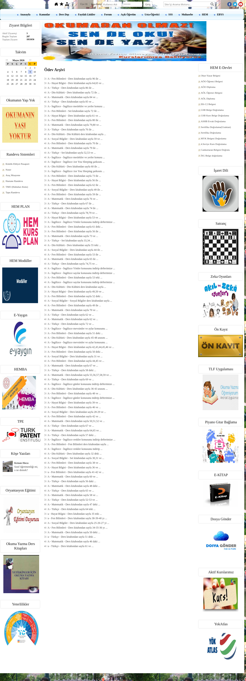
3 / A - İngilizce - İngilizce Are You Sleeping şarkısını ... (74, 171)
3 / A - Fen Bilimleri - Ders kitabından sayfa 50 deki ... (73, 351)
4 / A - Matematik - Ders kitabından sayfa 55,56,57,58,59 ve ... (78, 375)
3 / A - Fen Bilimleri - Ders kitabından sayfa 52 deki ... (73, 296)
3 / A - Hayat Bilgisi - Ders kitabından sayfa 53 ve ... (72, 217)
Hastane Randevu (14, 181)
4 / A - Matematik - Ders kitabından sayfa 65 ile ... (71, 259)
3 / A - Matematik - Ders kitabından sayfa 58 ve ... (71, 495)
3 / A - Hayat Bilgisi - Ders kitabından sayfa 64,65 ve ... (74, 83)
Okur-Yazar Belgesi (210, 75)
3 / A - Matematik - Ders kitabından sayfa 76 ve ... (71, 198)
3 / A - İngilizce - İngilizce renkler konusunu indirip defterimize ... (79, 439)
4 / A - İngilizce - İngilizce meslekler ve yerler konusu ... (74, 157)
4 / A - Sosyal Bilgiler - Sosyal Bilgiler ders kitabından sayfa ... (78, 300)
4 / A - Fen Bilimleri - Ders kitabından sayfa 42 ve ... (72, 416)
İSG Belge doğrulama (211, 155)
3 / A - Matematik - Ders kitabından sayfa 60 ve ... (71, 476)
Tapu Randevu (13, 192)
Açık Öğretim (128, 14)
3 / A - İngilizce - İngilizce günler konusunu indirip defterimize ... (79, 397)
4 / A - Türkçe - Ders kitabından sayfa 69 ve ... (69, 379)
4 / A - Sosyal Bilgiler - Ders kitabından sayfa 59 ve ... (73, 138)
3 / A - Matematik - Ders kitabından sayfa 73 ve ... (71, 236)
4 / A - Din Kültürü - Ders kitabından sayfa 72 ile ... (72, 92)
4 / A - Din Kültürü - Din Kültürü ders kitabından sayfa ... (75, 134)
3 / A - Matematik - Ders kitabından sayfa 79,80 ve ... (73, 124)
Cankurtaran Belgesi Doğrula (215, 149)
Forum (108, 14)
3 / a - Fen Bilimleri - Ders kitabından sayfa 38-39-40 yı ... (75, 518)
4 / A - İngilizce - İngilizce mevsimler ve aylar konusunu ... (76, 342)
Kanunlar (44, 14)
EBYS (220, 14)
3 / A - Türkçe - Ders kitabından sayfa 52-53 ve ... (71, 499)
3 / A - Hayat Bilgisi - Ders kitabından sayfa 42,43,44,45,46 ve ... (79, 347)
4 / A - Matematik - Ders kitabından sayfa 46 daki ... (72, 541)
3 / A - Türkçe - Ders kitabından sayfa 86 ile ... (69, 87)
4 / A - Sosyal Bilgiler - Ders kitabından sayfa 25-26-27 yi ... (76, 523)
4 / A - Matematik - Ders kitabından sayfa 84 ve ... (71, 97)
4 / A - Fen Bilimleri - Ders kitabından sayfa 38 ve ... (72, 462)
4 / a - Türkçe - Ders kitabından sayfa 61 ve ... (68, 546)
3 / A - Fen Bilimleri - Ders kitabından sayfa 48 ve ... (72, 393)
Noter (8, 169)
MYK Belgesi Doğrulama (213, 138)
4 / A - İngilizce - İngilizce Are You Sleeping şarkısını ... (74, 161)
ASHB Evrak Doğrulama (213, 121)
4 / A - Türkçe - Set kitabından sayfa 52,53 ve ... (70, 152)
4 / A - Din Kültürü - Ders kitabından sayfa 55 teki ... (72, 245)
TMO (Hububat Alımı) (17, 186)
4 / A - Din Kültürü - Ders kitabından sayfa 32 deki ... (73, 453)
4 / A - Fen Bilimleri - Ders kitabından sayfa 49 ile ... (72, 305)
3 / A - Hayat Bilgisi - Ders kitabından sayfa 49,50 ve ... (74, 291)
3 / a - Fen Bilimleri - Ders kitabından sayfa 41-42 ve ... (74, 472)
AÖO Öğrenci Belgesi (212, 81)
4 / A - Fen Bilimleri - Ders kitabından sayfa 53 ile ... (72, 254)
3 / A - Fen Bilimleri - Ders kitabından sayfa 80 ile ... (72, 120)
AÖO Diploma (208, 87)
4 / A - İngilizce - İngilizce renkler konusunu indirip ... (73, 449)
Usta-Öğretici (152, 14)
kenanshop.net (123, 674)
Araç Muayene (13, 175)
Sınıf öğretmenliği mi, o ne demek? (26, 468)
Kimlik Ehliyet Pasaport (17, 164)
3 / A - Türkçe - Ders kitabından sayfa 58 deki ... (70, 370)
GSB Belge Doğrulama (212, 110)
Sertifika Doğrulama (211, 132)
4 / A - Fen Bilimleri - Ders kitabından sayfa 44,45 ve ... (74, 360)
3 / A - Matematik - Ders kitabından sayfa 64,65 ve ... (73, 430)
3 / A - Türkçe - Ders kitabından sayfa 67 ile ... (69, 203)
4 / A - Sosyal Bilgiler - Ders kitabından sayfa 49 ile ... (73, 189)
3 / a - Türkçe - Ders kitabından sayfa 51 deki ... (70, 536)
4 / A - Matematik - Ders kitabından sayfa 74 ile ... (71, 208)
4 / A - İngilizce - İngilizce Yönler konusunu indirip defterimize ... (79, 268)
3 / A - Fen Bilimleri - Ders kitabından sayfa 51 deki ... (73, 333)
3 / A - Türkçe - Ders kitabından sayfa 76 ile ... (69, 129)
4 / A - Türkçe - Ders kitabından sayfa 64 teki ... (69, 509)
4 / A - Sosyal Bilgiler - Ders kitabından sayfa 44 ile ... (73, 249)
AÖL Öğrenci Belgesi (211, 92)
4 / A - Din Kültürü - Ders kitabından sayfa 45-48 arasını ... (76, 337)
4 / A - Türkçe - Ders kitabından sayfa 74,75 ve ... (70, 263)
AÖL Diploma (208, 98)
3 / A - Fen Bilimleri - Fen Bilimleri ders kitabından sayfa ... (76, 444)
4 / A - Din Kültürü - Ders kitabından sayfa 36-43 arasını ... (76, 388)
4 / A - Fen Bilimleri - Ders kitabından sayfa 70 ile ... (72, 143)
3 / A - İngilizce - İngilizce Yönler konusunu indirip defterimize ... (79, 222)
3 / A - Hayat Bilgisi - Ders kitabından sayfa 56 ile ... (72, 180)
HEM (205, 14)
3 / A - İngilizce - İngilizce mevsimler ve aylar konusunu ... (76, 328)
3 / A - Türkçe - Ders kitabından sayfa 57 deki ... (70, 435)
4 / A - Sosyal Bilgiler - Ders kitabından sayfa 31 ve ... (73, 356)
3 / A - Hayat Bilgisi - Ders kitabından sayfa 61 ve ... (72, 115)
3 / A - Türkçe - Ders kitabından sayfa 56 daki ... (70, 481)
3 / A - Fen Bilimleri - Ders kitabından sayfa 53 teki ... (73, 277)
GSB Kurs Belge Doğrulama (215, 115)
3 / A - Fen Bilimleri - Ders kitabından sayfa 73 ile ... (72, 175)
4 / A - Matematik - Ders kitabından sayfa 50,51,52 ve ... (74, 421)
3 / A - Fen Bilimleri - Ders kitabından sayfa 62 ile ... (72, 185)
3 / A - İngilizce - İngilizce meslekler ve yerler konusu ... (74, 106)
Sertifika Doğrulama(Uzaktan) (216, 127)
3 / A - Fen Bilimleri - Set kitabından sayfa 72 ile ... (71, 111)
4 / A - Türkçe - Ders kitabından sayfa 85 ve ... (69, 101)
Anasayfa (25, 14)
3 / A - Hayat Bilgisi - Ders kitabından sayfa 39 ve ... (72, 402)
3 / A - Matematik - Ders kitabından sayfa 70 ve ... (71, 310)
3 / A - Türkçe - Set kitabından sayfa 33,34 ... (68, 240)
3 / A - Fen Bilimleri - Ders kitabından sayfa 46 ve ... (72, 407)
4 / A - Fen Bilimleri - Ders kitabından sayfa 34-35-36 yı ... (76, 527)
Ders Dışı (64, 14)
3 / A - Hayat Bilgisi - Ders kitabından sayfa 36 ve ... (72, 467)
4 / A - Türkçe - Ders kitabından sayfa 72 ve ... (69, 323)
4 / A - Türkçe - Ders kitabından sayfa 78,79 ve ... (70, 212)
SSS (170, 14)
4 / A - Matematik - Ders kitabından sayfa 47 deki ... (72, 504)
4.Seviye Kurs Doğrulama (214, 144)
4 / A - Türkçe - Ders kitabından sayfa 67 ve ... (69, 425)
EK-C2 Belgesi (208, 104)
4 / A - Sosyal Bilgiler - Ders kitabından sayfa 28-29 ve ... (75, 412)
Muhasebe (187, 14)
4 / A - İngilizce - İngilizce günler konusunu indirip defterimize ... (79, 384)
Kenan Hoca (21, 463)
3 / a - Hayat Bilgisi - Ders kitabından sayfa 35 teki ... (73, 513)
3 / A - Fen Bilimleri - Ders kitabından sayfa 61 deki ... (73, 226)
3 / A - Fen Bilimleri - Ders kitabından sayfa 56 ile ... (72, 231)
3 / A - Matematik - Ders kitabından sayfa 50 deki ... (72, 532)
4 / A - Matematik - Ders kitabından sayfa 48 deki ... (72, 486)
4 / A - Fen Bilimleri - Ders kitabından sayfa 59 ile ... (72, 194)
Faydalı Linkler (86, 14)
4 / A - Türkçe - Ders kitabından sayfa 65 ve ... (69, 490)
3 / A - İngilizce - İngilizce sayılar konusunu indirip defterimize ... (79, 273)
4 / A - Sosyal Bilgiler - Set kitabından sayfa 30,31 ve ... (74, 458)
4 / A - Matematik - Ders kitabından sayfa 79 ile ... (71, 148)
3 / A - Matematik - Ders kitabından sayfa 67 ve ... (71, 365)
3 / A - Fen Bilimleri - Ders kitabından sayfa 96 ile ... (72, 78)
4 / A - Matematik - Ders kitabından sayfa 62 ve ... (71, 319)
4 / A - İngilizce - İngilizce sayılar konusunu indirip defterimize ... (79, 282)
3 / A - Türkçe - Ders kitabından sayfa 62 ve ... (69, 314)
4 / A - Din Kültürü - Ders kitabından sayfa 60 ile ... (72, 166)
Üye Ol (83, 4)
